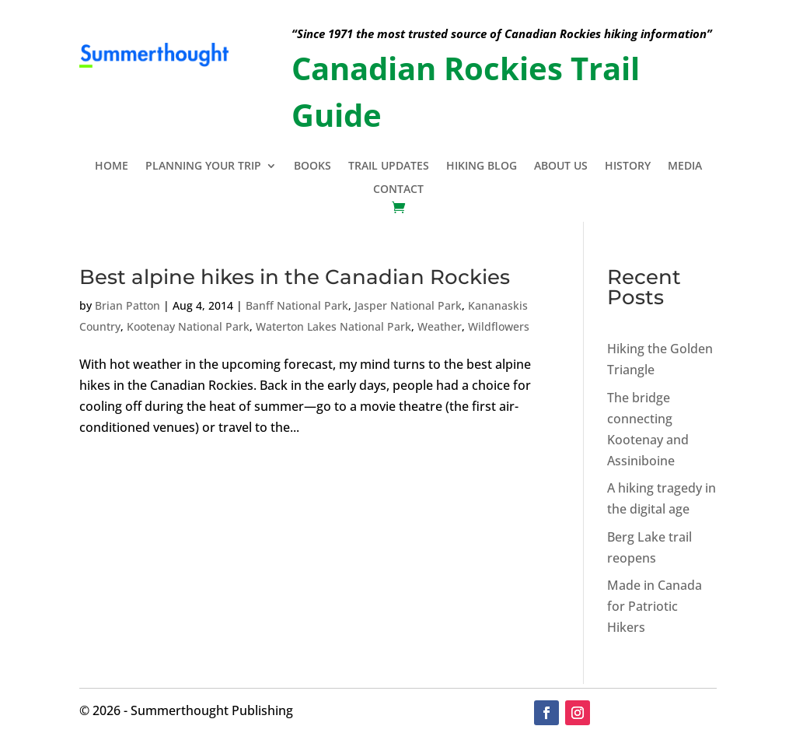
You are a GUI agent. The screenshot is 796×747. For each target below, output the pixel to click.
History (628, 166)
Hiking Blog (481, 166)
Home (111, 166)
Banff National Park (297, 305)
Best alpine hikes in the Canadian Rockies (294, 277)
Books (312, 166)
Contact (398, 190)
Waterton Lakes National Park (333, 326)
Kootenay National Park (188, 326)
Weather (439, 326)
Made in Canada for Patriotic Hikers (654, 606)
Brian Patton (127, 305)
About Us (561, 166)
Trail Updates (388, 166)
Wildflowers (498, 326)
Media (685, 166)
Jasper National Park (408, 305)
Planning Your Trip (203, 166)
